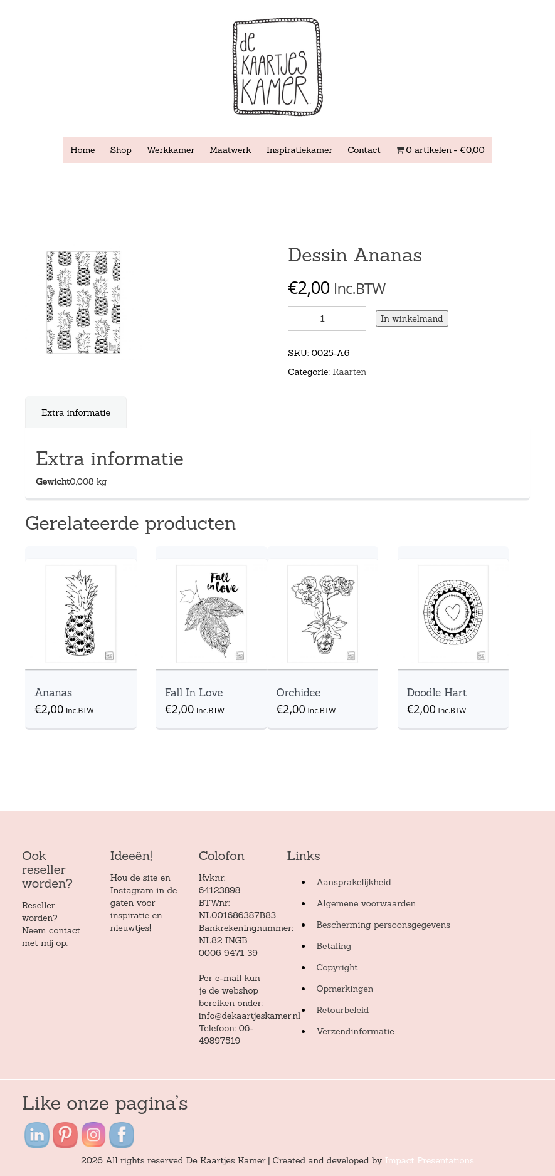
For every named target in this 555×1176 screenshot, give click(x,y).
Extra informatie (75, 412)
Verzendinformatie (355, 1031)
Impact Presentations (429, 1160)
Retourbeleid (342, 1010)
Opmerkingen (344, 988)
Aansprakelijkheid (353, 882)
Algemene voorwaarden (366, 903)
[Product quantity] (327, 318)
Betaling (333, 946)
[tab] (76, 412)
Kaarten (349, 371)
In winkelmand (412, 318)
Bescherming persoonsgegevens (383, 924)
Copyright (336, 967)
